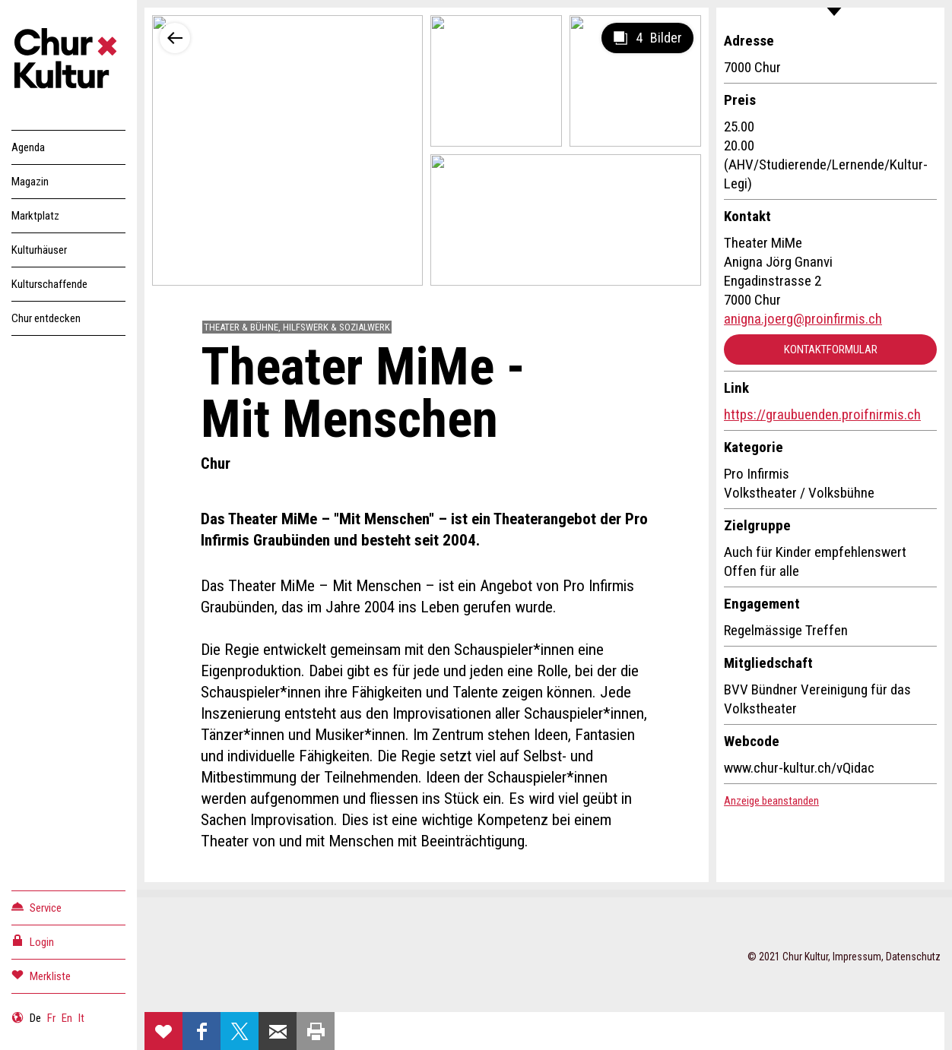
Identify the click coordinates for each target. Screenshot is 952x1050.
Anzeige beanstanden (771, 801)
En (67, 1018)
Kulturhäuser (39, 250)
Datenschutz (913, 956)
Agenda (28, 147)
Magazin (30, 181)
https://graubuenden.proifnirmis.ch (822, 414)
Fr (51, 1018)
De (35, 1018)
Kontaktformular (830, 349)
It (81, 1018)
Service (36, 907)
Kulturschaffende (49, 284)
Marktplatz (35, 216)
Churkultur (68, 61)
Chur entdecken (46, 318)
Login (32, 941)
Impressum (857, 956)
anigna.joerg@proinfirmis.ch (803, 318)
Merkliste (41, 975)
